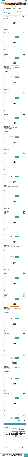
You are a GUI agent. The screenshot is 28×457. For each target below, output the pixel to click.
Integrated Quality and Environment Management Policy (14, 449)
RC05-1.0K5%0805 (7, 66)
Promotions (20, 2)
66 (9, 18)
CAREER (21, 445)
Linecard (15, 2)
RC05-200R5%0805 (7, 245)
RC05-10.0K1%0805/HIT (7, 126)
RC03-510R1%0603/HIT (7, 387)
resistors (20, 8)
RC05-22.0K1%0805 (7, 327)
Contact (12, 2)
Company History (6, 446)
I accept (25, 455)
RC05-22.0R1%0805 (7, 366)
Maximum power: (6, 12)
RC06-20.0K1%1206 (7, 185)
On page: (16, 16)
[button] (9, 29)
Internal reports (13, 450)
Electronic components (9, 8)
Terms (6, 2)
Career (9, 2)
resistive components (15, 8)
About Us (2, 2)
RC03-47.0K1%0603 (7, 307)
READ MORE (15, 439)
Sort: (5, 16)
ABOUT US (5, 445)
